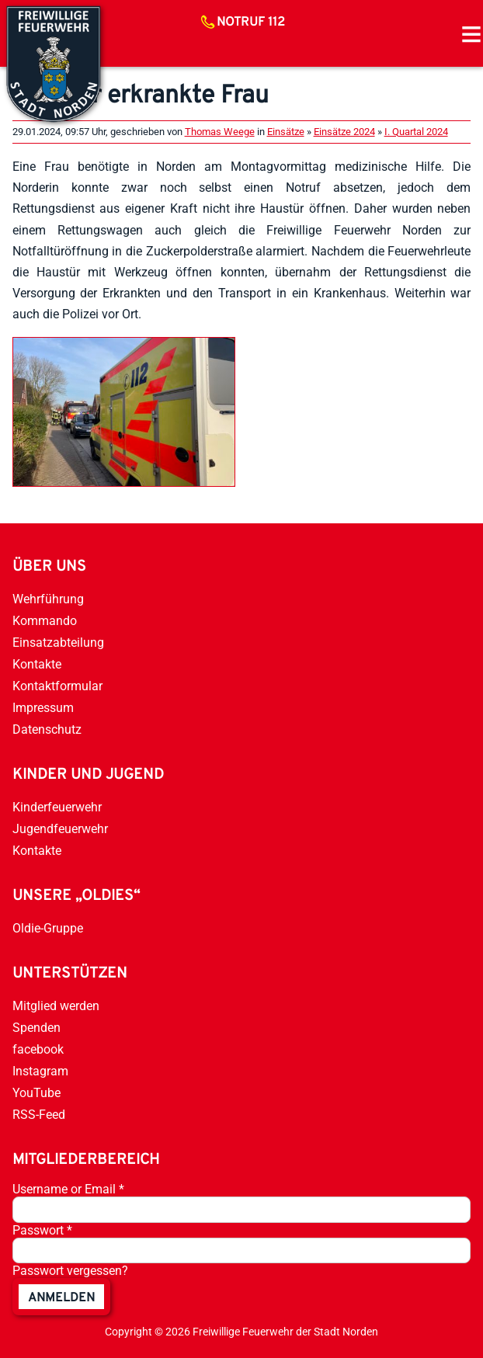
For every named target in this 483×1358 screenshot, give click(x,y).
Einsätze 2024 (344, 131)
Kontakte (36, 664)
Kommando (44, 620)
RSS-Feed (38, 1114)
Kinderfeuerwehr (57, 807)
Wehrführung (48, 599)
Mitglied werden (55, 1006)
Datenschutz (47, 729)
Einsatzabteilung (58, 642)
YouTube (36, 1092)
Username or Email (68, 1189)
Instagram (40, 1071)
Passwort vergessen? (70, 1270)
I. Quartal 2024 (416, 131)
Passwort (42, 1230)
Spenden (36, 1027)
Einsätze (285, 131)
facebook (38, 1049)
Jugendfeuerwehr (60, 828)
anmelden (61, 1298)
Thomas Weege (220, 131)
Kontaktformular (57, 686)
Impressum (43, 707)
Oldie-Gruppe (47, 928)
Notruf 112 (251, 22)
